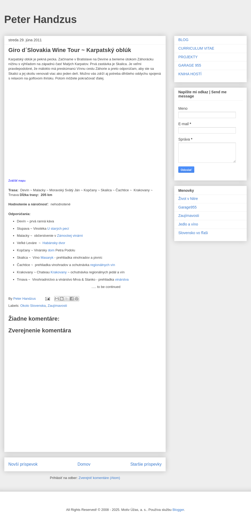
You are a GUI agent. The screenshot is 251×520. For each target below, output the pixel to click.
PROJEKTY (188, 57)
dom (51, 250)
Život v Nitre (188, 199)
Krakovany (59, 272)
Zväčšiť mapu (16, 180)
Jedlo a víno (188, 224)
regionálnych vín (102, 265)
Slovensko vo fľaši (193, 233)
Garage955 (187, 207)
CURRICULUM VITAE (196, 48)
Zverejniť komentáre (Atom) (99, 478)
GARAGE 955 (189, 65)
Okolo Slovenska (33, 306)
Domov (83, 464)
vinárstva (122, 279)
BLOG (183, 40)
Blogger (178, 510)
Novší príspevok (23, 464)
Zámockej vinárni (70, 236)
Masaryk (47, 257)
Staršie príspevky (146, 464)
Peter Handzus (40, 19)
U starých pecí (58, 228)
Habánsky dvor (54, 243)
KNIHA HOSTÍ (190, 74)
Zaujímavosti (57, 306)
